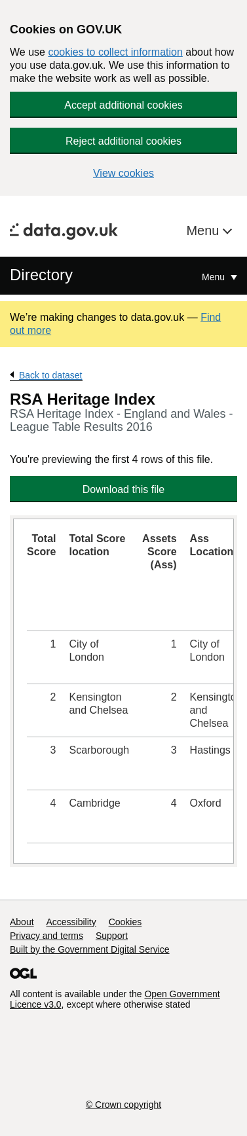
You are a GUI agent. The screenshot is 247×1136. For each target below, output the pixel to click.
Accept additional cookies (123, 105)
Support (112, 935)
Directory (41, 275)
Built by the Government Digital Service (90, 949)
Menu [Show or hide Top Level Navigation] (214, 277)
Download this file (123, 489)
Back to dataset (51, 375)
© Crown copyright (123, 1104)
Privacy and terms (46, 935)
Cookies (125, 922)
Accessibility (71, 922)
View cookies (123, 173)
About (22, 922)
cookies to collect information (115, 52)
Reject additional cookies (123, 141)
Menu (204, 230)
